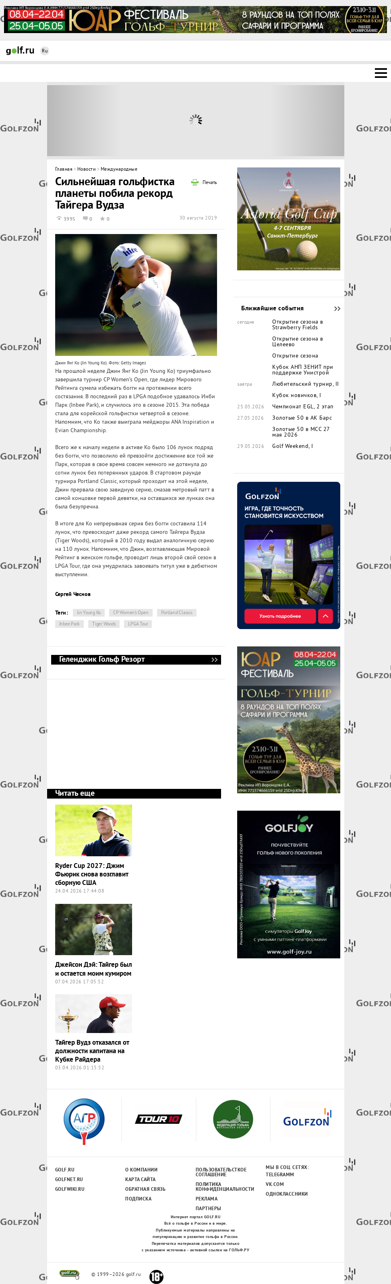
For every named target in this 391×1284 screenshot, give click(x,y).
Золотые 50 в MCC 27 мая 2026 (301, 432)
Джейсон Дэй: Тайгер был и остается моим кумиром (93, 969)
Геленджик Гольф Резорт (214, 660)
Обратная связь (145, 1189)
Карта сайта (140, 1179)
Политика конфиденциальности (221, 1187)
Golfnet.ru (69, 1179)
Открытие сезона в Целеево (297, 342)
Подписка (138, 1199)
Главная (64, 170)
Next (307, 120)
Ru (45, 51)
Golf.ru (65, 1170)
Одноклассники (287, 1194)
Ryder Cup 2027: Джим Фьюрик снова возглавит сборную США (91, 875)
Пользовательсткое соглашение (221, 1172)
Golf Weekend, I (292, 447)
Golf (20, 50)
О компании (141, 1170)
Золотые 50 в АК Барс (302, 418)
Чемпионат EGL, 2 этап (302, 407)
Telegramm (280, 1175)
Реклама (207, 1199)
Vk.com (275, 1184)
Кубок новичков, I (296, 396)
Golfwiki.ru (70, 1189)
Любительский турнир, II (305, 384)
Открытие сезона (295, 356)
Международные (119, 170)
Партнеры (208, 1209)
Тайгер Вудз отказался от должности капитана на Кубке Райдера (92, 1051)
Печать (210, 183)
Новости (86, 170)
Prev (84, 120)
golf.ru (69, 1275)
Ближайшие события (333, 308)
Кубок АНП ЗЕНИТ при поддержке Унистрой (302, 370)
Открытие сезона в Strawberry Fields (297, 325)
